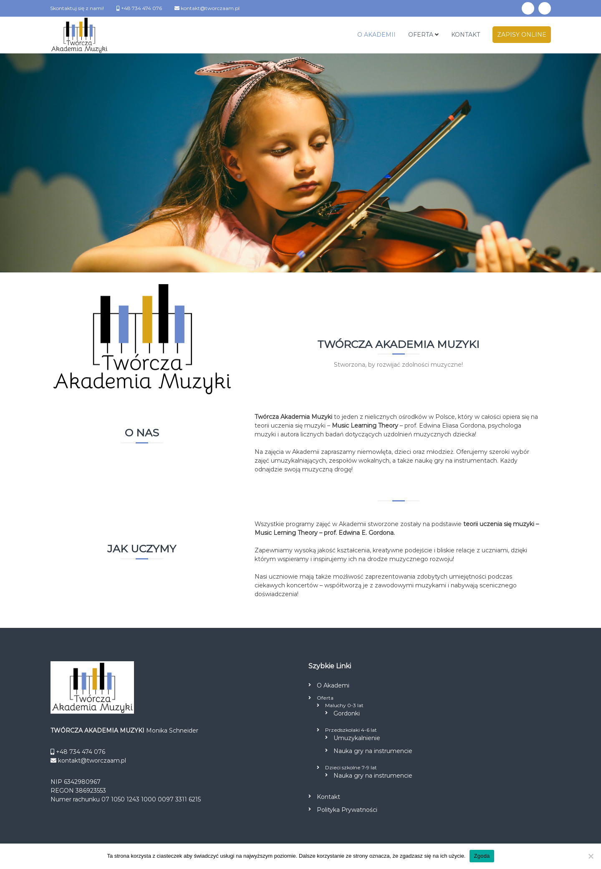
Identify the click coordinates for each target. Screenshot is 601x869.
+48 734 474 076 (141, 8)
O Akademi (333, 685)
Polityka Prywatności (347, 810)
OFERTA (420, 34)
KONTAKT (465, 34)
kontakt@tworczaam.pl (209, 8)
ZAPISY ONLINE (521, 34)
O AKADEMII (376, 34)
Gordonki (346, 713)
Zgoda (482, 856)
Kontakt (328, 797)
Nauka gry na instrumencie (372, 751)
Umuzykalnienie (356, 738)
